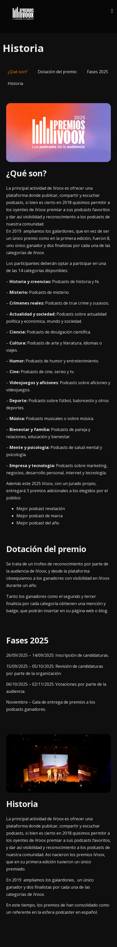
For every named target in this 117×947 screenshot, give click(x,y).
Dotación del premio (57, 71)
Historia (15, 83)
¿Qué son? (17, 71)
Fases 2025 (97, 71)
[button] (112, 11)
